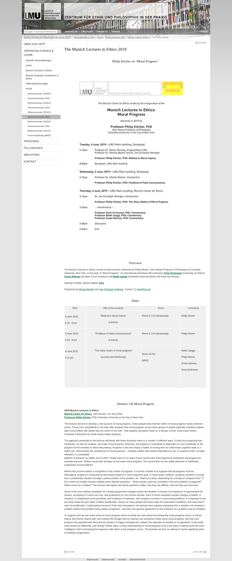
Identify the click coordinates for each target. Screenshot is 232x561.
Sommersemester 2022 (39, 126)
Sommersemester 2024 (39, 107)
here (101, 283)
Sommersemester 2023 (115, 37)
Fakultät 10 (101, 31)
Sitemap (115, 31)
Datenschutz (108, 559)
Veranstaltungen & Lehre (84, 37)
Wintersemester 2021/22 (39, 131)
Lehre (29, 65)
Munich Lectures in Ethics (139, 37)
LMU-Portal (87, 31)
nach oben (198, 552)
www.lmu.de (71, 31)
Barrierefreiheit (137, 559)
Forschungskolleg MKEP (39, 135)
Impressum (93, 559)
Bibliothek (32, 154)
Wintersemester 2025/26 (39, 94)
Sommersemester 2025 (39, 98)
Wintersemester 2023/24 (39, 112)
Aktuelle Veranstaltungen (38, 60)
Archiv (100, 37)
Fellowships (33, 148)
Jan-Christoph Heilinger (111, 289)
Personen (31, 141)
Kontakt (30, 161)
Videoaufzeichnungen (37, 83)
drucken (202, 43)
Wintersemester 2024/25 (39, 103)
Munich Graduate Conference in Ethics (42, 77)
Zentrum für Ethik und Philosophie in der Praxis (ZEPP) (47, 37)
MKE (145, 360)
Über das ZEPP (34, 44)
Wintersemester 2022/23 (39, 121)
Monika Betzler (86, 289)
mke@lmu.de (143, 289)
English (204, 31)
